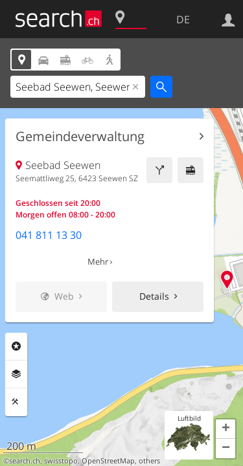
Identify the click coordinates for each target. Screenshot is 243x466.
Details (154, 296)
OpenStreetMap (108, 460)
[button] (225, 429)
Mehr (97, 261)
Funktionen (16, 402)
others (149, 460)
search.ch (24, 460)
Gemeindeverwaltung (80, 136)
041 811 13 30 (49, 235)
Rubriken (16, 346)
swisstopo (61, 460)
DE (183, 19)
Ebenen (16, 374)
